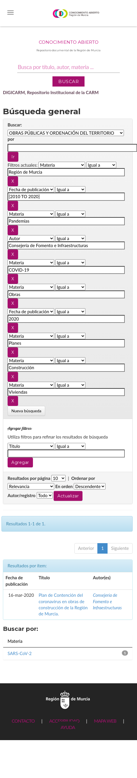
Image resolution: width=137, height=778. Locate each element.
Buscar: (15, 124)
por (11, 139)
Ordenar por (83, 478)
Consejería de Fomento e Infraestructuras (107, 601)
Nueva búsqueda (26, 410)
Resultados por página (29, 478)
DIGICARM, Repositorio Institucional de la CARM (51, 92)
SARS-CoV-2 (19, 653)
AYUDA (68, 727)
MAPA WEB (105, 721)
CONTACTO (23, 721)
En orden (64, 486)
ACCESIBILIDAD (64, 721)
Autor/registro (22, 495)
